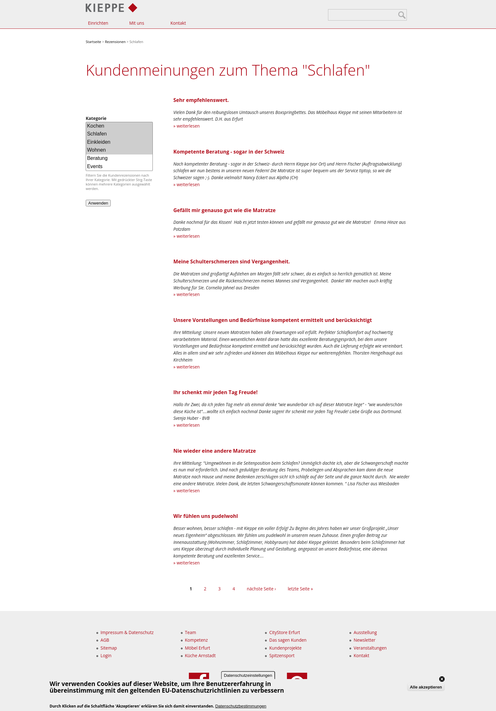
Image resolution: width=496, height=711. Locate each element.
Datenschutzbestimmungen (240, 706)
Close (442, 679)
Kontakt (178, 23)
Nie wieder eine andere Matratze (214, 450)
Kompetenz (196, 640)
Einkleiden (119, 142)
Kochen (119, 126)
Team (190, 632)
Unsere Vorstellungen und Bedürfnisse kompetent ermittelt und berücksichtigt (272, 320)
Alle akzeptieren (426, 687)
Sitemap (109, 648)
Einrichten (98, 23)
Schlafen (119, 134)
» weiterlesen (186, 126)
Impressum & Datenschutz (127, 632)
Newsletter (364, 640)
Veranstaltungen (370, 648)
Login (106, 655)
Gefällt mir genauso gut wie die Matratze (224, 210)
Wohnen (119, 150)
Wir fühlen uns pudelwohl (205, 516)
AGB (105, 640)
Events (119, 166)
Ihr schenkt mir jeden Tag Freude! (215, 392)
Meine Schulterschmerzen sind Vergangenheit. (231, 261)
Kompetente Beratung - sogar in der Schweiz (228, 151)
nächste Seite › (261, 589)
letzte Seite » (300, 589)
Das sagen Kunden (288, 640)
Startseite (93, 41)
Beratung (119, 158)
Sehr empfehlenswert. (201, 100)
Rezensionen (115, 41)
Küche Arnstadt (200, 655)
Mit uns (136, 23)
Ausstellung (365, 632)
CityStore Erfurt (284, 632)
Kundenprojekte (285, 648)
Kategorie (96, 118)
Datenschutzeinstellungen (248, 676)
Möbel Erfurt (197, 648)
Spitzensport (281, 655)
